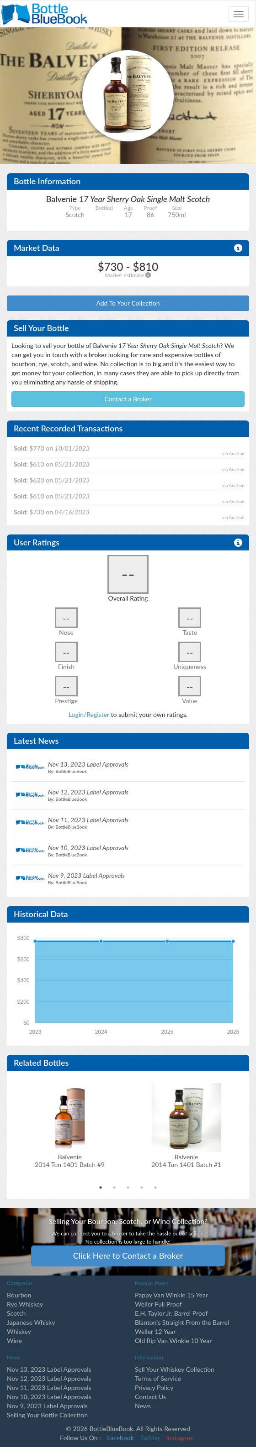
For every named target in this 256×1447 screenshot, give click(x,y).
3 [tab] (128, 1187)
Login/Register (89, 714)
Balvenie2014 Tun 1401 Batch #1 (186, 1160)
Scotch (16, 1313)
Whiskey (19, 1331)
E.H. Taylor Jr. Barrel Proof (171, 1313)
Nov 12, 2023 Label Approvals (49, 1378)
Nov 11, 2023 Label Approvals (49, 1387)
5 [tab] (155, 1187)
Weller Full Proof (158, 1304)
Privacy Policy (154, 1387)
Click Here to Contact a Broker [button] (128, 1255)
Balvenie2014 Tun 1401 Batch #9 (70, 1160)
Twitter (150, 1438)
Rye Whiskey (25, 1304)
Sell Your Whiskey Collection (174, 1369)
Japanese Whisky (31, 1322)
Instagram (180, 1438)
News (143, 1406)
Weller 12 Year (155, 1331)
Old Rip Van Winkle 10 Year (173, 1340)
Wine (14, 1340)
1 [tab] (100, 1187)
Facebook (120, 1438)
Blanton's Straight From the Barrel (182, 1322)
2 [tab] (114, 1187)
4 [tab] (141, 1187)
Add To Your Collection (128, 303)
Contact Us (150, 1396)
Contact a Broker (128, 399)
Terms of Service (158, 1378)
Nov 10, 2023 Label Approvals (49, 1396)
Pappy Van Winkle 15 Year (171, 1295)
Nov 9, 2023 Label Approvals (47, 1406)
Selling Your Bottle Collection (47, 1415)
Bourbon (19, 1295)
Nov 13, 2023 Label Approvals (49, 1369)
